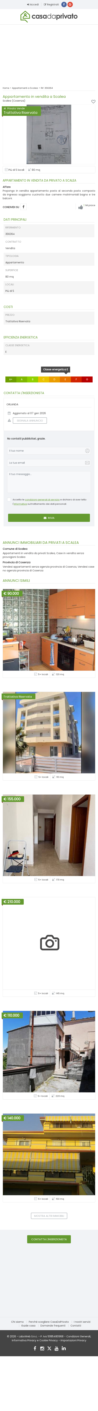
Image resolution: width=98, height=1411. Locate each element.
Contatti (75, 1325)
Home (6, 88)
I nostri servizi (82, 1322)
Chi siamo (17, 1322)
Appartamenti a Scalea (25, 88)
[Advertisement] (49, 53)
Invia (49, 518)
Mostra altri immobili (49, 1216)
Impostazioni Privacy (73, 1340)
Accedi (33, 4)
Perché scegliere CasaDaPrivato (49, 1322)
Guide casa (28, 1325)
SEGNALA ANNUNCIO (28, 420)
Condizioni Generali (78, 1336)
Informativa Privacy (24, 1340)
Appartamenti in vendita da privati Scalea (29, 553)
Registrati (51, 4)
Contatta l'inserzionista (49, 1239)
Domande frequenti (52, 1325)
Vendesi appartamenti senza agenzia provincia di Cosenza (39, 567)
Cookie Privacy (48, 1340)
